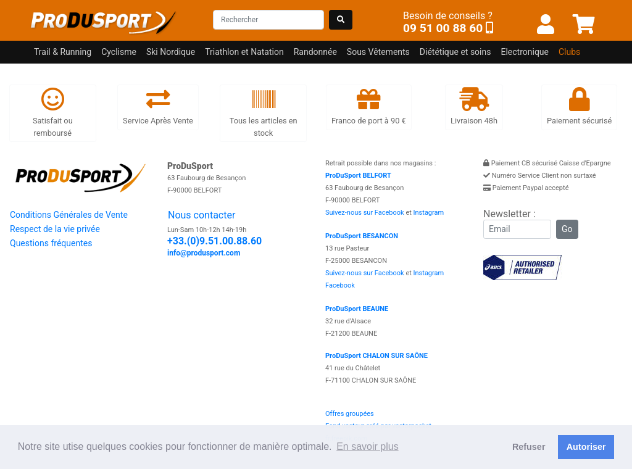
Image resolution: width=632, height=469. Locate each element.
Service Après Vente (158, 106)
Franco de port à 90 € (368, 106)
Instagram (429, 213)
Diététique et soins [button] (455, 52)
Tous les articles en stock (263, 113)
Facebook (340, 285)
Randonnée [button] (315, 52)
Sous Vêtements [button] (378, 52)
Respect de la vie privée (55, 229)
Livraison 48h (474, 106)
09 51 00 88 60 (443, 28)
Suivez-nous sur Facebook (364, 213)
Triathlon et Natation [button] (244, 52)
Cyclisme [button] (118, 52)
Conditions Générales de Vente (69, 215)
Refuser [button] (529, 447)
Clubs (569, 52)
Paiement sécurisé (579, 106)
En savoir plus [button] (367, 446)
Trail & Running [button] (62, 52)
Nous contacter (201, 215)
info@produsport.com (203, 253)
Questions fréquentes (51, 243)
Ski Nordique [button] (170, 52)
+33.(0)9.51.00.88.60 (214, 241)
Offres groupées (349, 414)
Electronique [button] (525, 52)
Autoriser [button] (586, 447)
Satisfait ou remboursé (53, 113)
